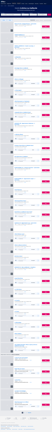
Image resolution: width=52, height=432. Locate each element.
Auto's (26, 3)
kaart (25, 26)
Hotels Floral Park (14, 429)
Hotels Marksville (3, 426)
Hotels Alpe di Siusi (23, 426)
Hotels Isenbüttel (9, 426)
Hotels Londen (9, 429)
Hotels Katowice (3, 429)
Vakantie (19, 3)
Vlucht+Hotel (3, 3)
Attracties (36, 3)
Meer (45, 3)
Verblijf (22, 3)
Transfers (41, 3)
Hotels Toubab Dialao (16, 426)
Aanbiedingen (31, 3)
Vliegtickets (9, 3)
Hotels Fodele (20, 429)
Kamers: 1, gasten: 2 (41, 14)
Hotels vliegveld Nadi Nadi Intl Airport (29, 429)
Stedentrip (14, 3)
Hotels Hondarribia (30, 426)
